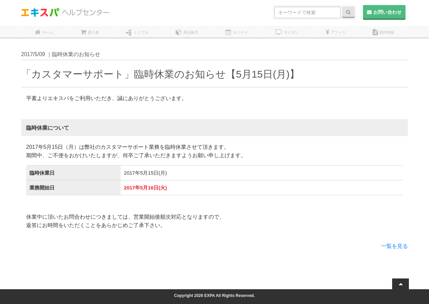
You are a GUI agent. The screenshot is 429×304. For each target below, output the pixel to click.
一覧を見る (394, 246)
